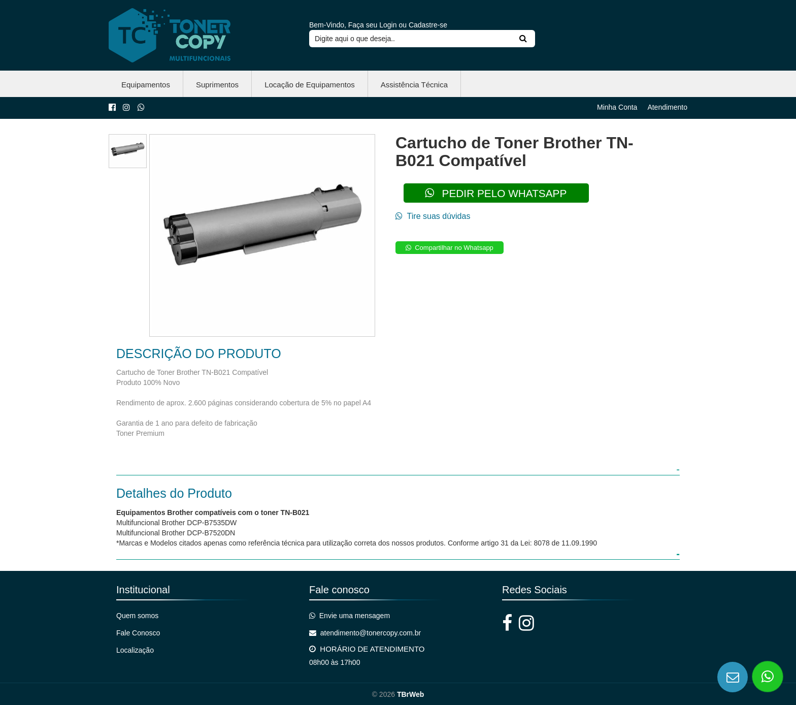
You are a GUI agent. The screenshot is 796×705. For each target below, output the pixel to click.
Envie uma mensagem (349, 616)
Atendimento (667, 107)
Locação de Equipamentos (309, 84)
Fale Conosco (138, 633)
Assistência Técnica (414, 84)
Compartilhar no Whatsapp (449, 247)
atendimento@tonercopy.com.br (365, 633)
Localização (135, 650)
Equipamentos (145, 84)
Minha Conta (617, 107)
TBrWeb (410, 694)
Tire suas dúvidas (432, 216)
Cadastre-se (428, 25)
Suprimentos (217, 84)
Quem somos (137, 616)
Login (387, 25)
